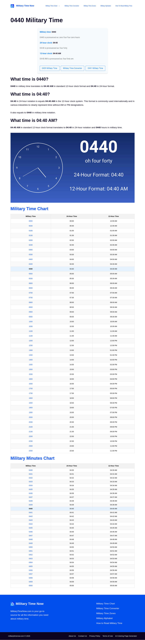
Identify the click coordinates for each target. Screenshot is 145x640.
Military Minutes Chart (33, 458)
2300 (31, 446)
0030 (31, 226)
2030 (31, 422)
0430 (31, 264)
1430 (31, 365)
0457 (31, 574)
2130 (31, 432)
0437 (31, 497)
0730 (31, 298)
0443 (31, 520)
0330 (31, 255)
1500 (31, 369)
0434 (31, 486)
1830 (31, 403)
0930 (31, 317)
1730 (31, 393)
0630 (31, 288)
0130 (31, 235)
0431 (31, 474)
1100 (31, 331)
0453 (31, 559)
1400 (31, 360)
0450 (31, 547)
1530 (31, 374)
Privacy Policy (94, 636)
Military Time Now (25, 6)
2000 (31, 417)
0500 (31, 274)
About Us (72, 636)
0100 (31, 231)
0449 (31, 543)
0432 (31, 478)
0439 (31, 505)
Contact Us (82, 636)
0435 (31, 489)
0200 (31, 240)
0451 (31, 551)
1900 (31, 408)
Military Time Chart (54, 5)
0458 (31, 578)
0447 (31, 536)
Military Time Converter (72, 6)
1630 (31, 384)
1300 (31, 350)
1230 (31, 346)
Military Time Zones (90, 6)
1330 (31, 355)
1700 (31, 389)
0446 (31, 532)
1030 (31, 326)
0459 (31, 582)
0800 (31, 302)
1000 (31, 322)
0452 (31, 555)
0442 (31, 516)
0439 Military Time (49, 68)
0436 (31, 493)
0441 (31, 513)
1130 (31, 336)
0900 (31, 312)
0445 (31, 528)
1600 (31, 379)
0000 (31, 221)
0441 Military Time (96, 68)
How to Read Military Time (124, 6)
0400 (31, 259)
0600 (31, 283)
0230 (31, 245)
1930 (31, 413)
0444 (31, 524)
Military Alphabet (106, 6)
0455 (31, 566)
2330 (31, 451)
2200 (31, 437)
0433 (31, 482)
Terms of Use (108, 636)
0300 (31, 250)
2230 (31, 441)
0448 (31, 540)
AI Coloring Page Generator (126, 636)
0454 (31, 563)
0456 (31, 570)
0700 (31, 293)
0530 (31, 279)
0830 (31, 307)
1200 (31, 341)
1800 (31, 398)
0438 (31, 501)
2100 (31, 427)
